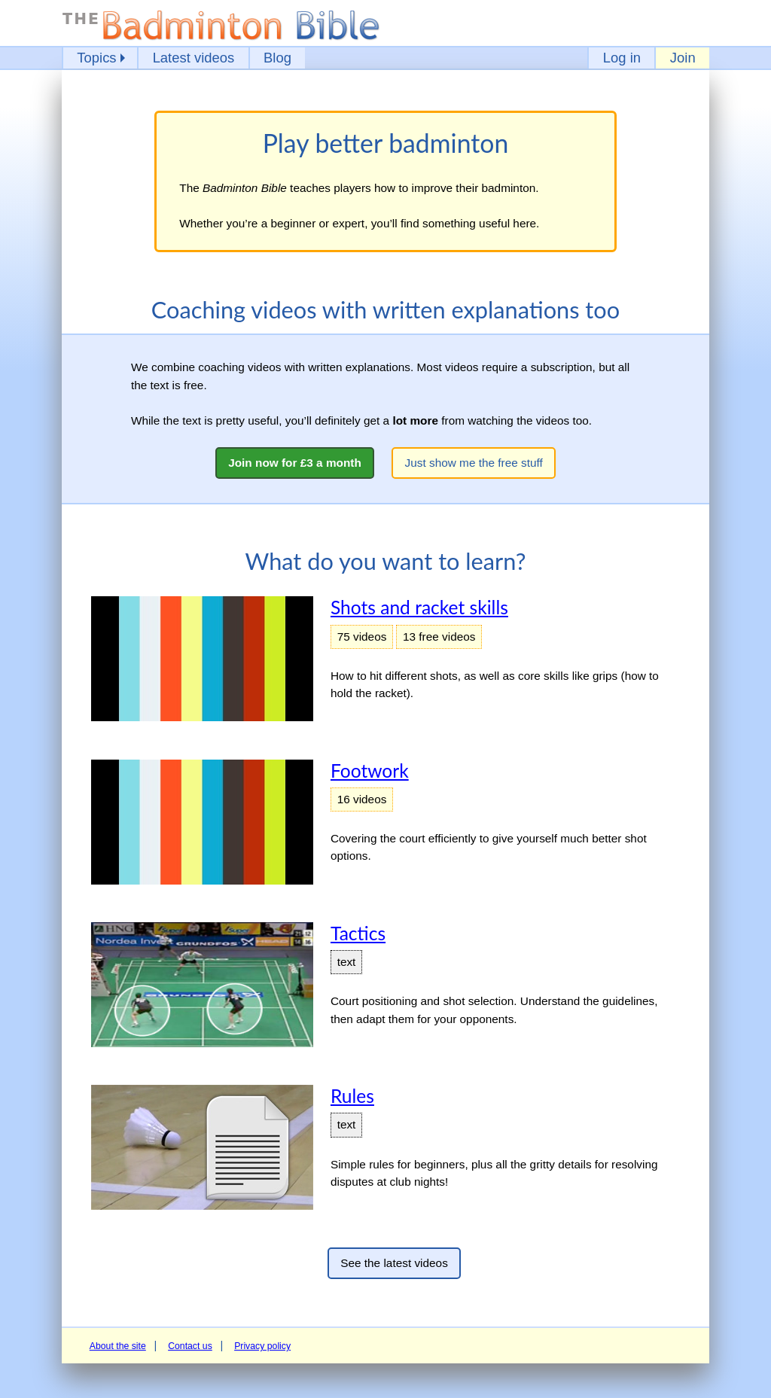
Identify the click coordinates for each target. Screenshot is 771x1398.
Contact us (190, 1346)
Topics (96, 57)
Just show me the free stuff (474, 462)
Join (683, 57)
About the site (118, 1346)
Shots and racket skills (419, 607)
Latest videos (194, 57)
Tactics (358, 933)
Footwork (370, 770)
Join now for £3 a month (294, 462)
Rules (352, 1096)
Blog (277, 57)
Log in (622, 57)
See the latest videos (394, 1262)
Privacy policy (262, 1346)
